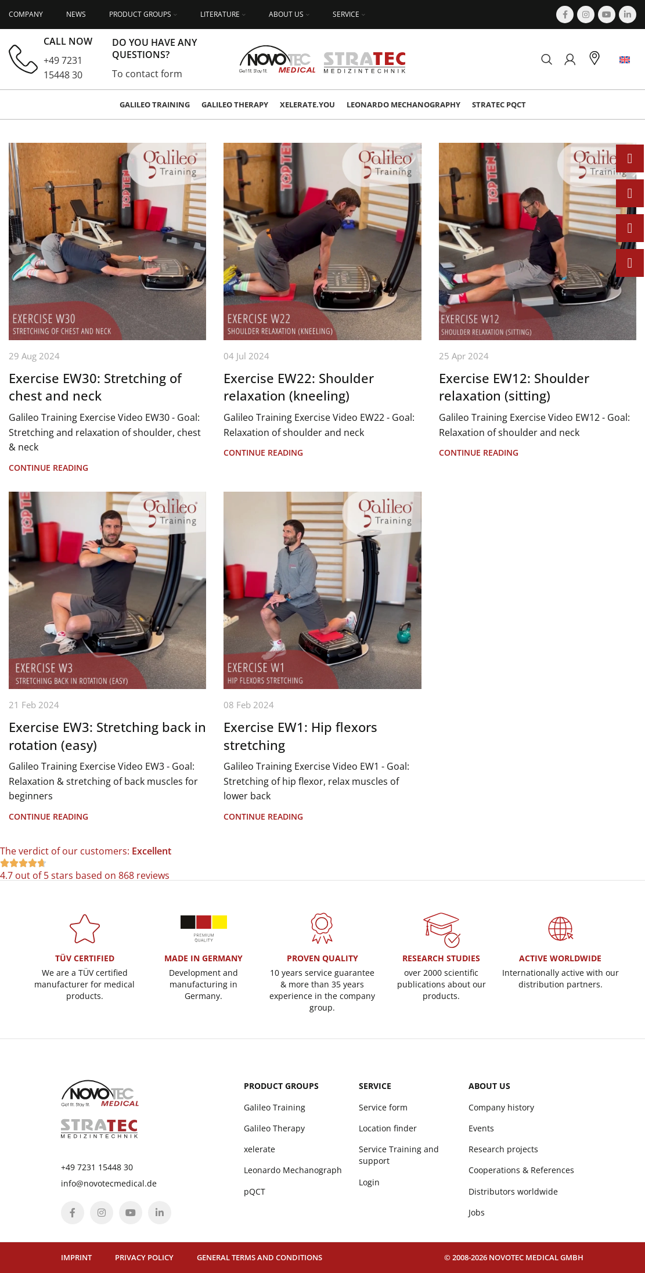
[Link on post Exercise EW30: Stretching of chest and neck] (107, 241)
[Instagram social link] (585, 14)
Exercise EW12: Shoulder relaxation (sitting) (514, 387)
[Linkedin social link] (627, 14)
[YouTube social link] (606, 14)
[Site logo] (322, 58)
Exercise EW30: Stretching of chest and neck (95, 387)
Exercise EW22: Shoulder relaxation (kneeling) (299, 387)
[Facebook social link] (565, 14)
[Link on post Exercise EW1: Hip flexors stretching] (322, 590)
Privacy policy (144, 1257)
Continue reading (48, 467)
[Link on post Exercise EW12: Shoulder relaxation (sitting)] (537, 241)
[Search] (546, 59)
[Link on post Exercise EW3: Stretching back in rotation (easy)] (107, 590)
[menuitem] (625, 59)
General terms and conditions (259, 1257)
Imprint (76, 1257)
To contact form (147, 73)
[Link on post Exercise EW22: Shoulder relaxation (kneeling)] (322, 241)
